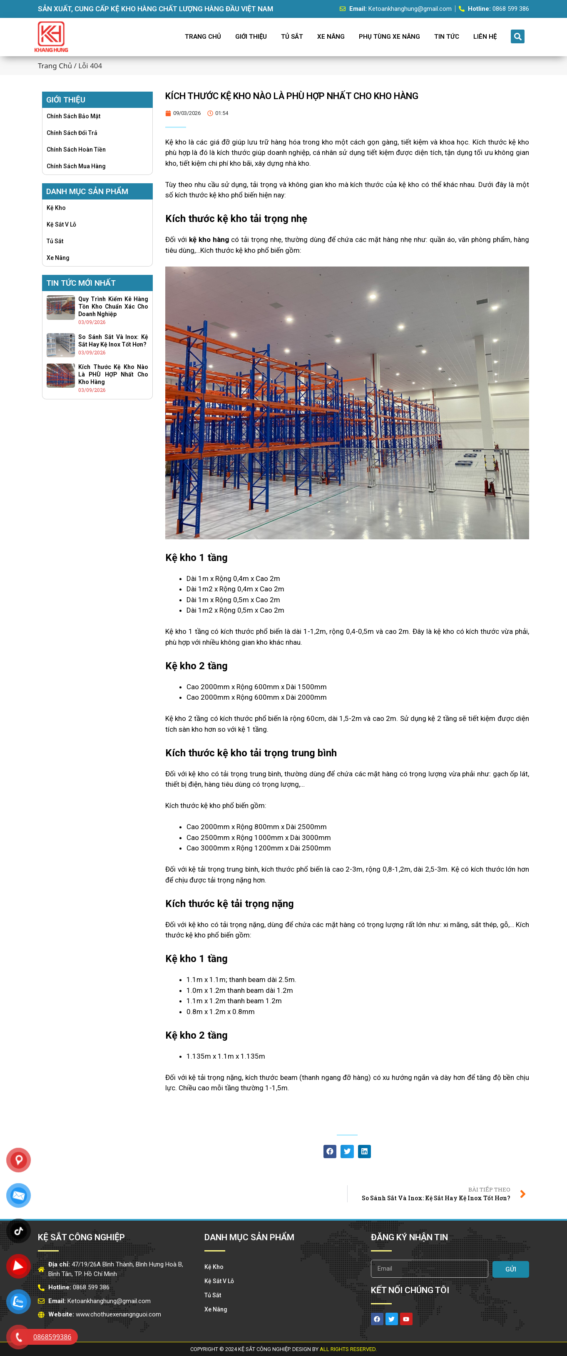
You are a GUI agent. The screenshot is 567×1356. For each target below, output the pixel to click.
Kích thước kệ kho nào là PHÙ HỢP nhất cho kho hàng (113, 374)
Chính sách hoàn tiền (76, 149)
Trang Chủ (203, 36)
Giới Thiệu (251, 36)
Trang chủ (55, 65)
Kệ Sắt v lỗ (61, 224)
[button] (518, 36)
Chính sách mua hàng (76, 166)
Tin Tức (446, 36)
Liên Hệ (485, 36)
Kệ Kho (56, 207)
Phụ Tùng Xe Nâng (389, 36)
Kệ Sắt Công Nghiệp (81, 1237)
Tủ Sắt (292, 36)
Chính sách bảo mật (73, 116)
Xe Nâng (331, 36)
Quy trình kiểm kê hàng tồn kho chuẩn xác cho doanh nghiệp (113, 306)
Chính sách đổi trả (72, 133)
